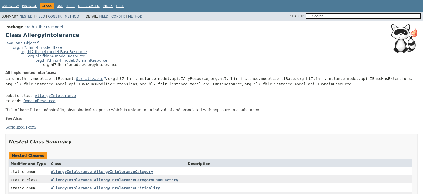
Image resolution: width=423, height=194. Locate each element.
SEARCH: (297, 16)
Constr (55, 16)
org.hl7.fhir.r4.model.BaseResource (54, 52)
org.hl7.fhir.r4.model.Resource (56, 56)
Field (40, 16)
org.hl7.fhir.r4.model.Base (37, 47)
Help (120, 6)
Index (108, 6)
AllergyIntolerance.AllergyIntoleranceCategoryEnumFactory (114, 180)
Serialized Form (20, 127)
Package (29, 6)
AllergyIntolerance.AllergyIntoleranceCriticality (105, 188)
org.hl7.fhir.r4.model (43, 27)
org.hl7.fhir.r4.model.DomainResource (71, 60)
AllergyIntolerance (55, 95)
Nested (25, 16)
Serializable (89, 79)
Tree (70, 6)
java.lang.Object (20, 43)
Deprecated (89, 6)
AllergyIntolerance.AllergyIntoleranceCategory (102, 171)
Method (72, 16)
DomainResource (39, 101)
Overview (10, 6)
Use (60, 6)
